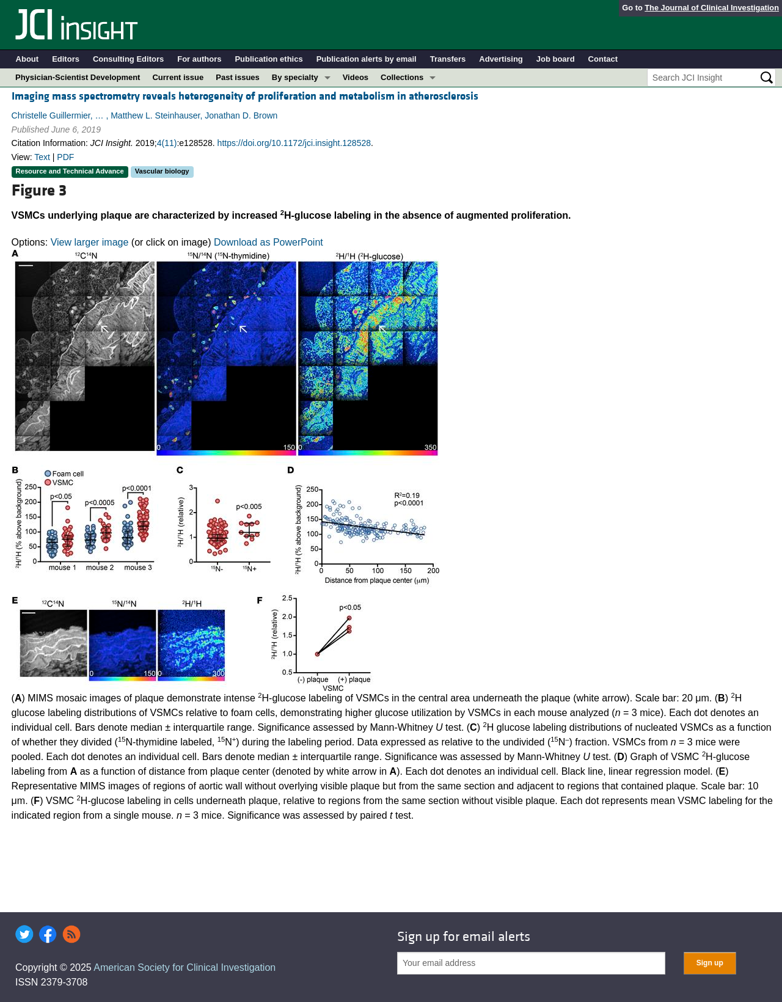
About (27, 59)
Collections (402, 77)
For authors (199, 59)
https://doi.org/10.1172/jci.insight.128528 (294, 143)
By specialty (295, 77)
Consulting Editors (128, 59)
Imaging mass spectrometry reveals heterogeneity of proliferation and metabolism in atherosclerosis (245, 96)
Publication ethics (268, 59)
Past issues (238, 77)
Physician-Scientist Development (77, 77)
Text (42, 157)
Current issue (177, 77)
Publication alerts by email (366, 59)
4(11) (167, 143)
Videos (355, 77)
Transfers (448, 59)
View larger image (90, 242)
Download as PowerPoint (268, 242)
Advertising (501, 59)
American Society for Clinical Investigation (184, 967)
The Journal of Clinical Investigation (712, 7)
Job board (555, 59)
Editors (65, 59)
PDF (65, 157)
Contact (603, 59)
